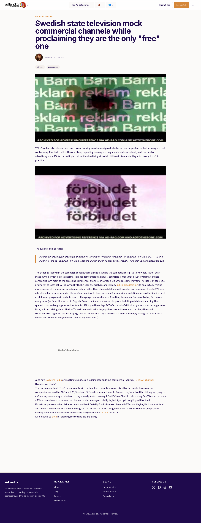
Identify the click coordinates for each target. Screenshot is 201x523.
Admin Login (108, 496)
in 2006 (104, 412)
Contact (57, 496)
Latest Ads (182, 5)
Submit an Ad (60, 500)
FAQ (56, 491)
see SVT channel (145, 380)
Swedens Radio (54, 380)
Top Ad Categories (82, 5)
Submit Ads (164, 5)
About (57, 487)
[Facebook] (159, 487)
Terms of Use (109, 491)
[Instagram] (164, 487)
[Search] (193, 5)
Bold (54, 416)
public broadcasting (127, 285)
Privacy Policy (109, 487)
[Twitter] (153, 487)
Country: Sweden (44, 16)
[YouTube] (170, 487)
